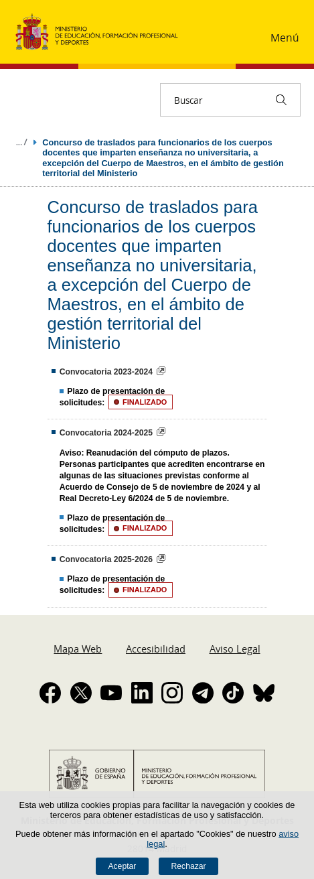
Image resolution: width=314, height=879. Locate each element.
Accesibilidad (155, 648)
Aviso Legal (235, 648)
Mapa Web (78, 648)
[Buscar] (281, 99)
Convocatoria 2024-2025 (106, 432)
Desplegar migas (21, 142)
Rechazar (188, 866)
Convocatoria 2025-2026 (106, 559)
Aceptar (122, 866)
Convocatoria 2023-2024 (106, 372)
